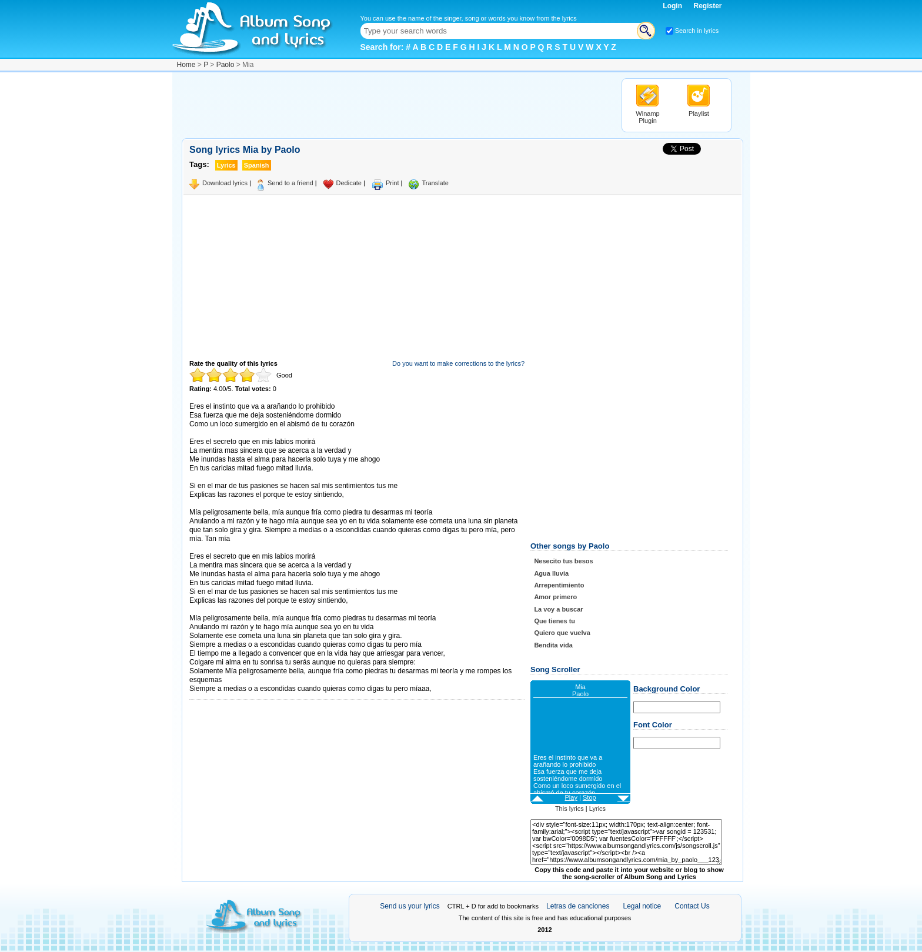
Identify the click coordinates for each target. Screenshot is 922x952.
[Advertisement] (396, 104)
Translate (435, 182)
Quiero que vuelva (562, 632)
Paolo (225, 65)
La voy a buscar (558, 609)
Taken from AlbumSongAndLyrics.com (239, 609)
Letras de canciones (577, 906)
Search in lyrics (697, 30)
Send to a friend (290, 182)
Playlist (699, 113)
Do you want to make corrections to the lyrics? (458, 363)
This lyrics (569, 808)
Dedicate (349, 182)
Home (186, 65)
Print (392, 182)
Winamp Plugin (647, 117)
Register (707, 6)
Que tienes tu (554, 620)
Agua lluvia (551, 573)
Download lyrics (225, 182)
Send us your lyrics (409, 906)
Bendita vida (553, 645)
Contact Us (691, 906)
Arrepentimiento (559, 585)
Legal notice (642, 906)
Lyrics (597, 808)
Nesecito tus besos (563, 560)
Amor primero (555, 596)
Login (673, 6)
